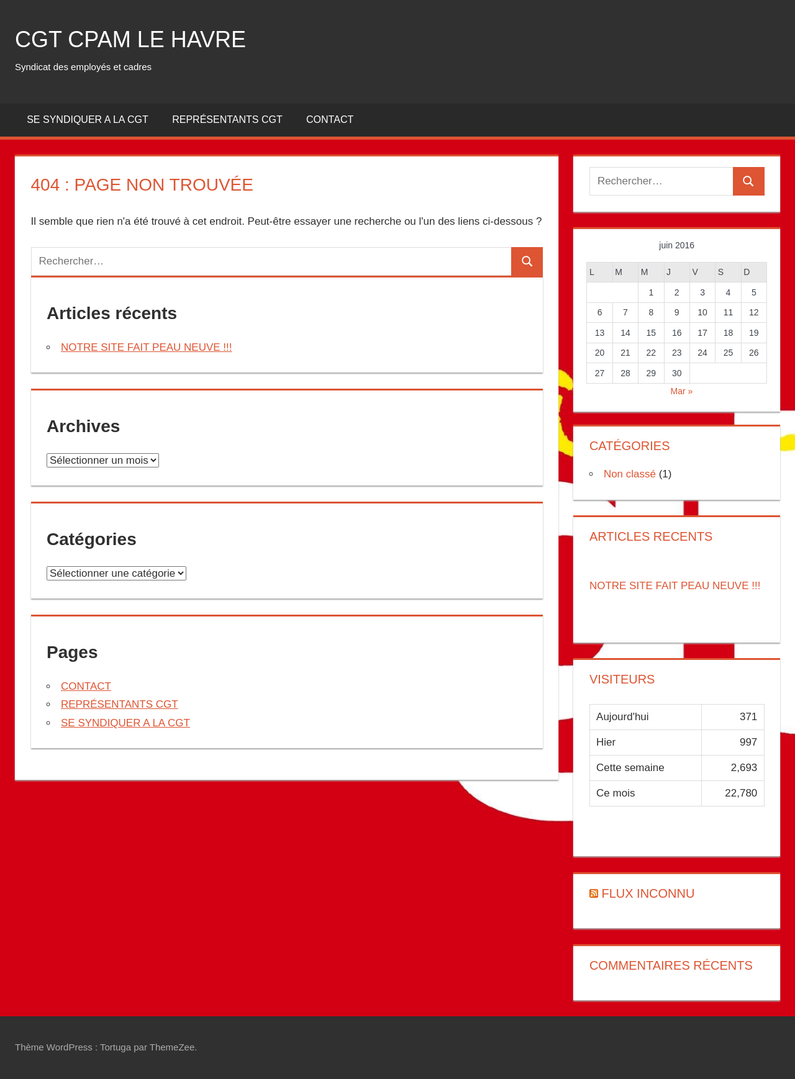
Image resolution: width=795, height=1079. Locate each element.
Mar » (682, 391)
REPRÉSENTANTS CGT (227, 119)
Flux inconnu (647, 893)
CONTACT (329, 119)
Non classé (630, 474)
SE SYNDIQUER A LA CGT (87, 119)
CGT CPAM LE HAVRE (130, 39)
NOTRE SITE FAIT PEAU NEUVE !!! (146, 347)
